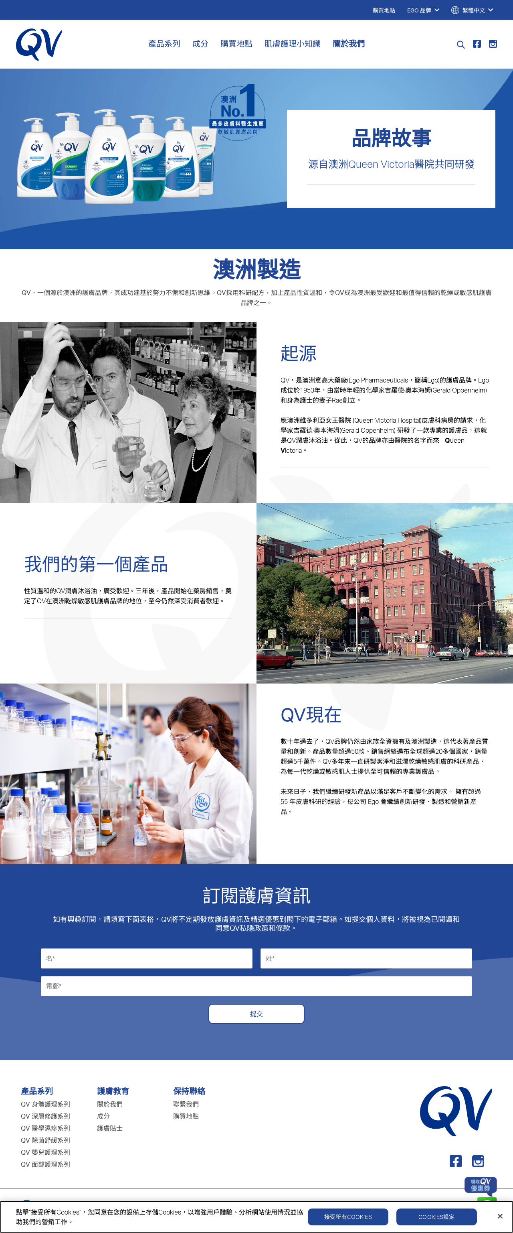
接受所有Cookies (348, 1216)
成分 (200, 44)
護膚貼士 (110, 1128)
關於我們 (349, 44)
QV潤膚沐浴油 (307, 440)
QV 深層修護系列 (45, 1116)
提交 (256, 1014)
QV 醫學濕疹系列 (45, 1128)
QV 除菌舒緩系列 (45, 1140)
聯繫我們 (186, 1104)
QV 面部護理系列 (45, 1164)
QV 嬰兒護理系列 (45, 1152)
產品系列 (164, 44)
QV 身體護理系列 (45, 1104)
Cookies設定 (436, 1216)
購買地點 (236, 44)
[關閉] (500, 1216)
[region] (256, 1217)
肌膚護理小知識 (293, 44)
